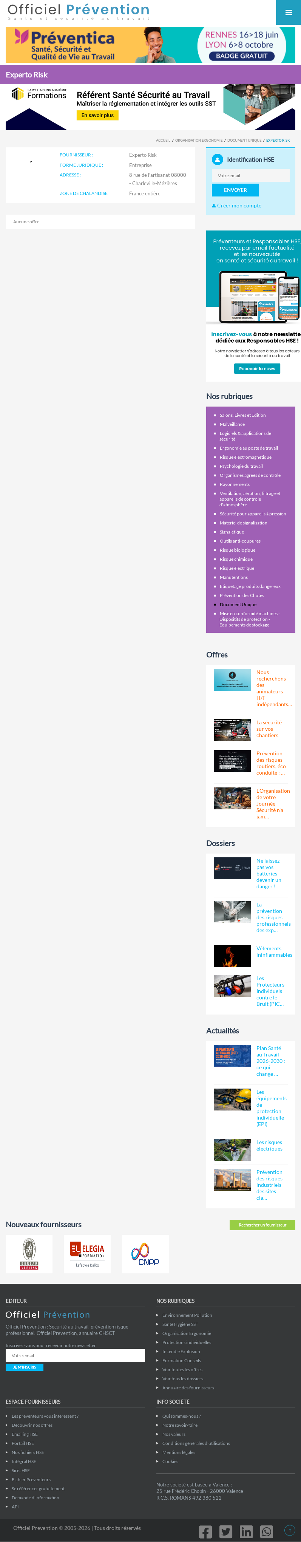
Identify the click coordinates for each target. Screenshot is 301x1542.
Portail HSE (23, 1443)
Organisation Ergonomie (198, 140)
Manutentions (234, 577)
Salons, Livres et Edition (243, 415)
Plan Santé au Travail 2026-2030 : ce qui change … (270, 1061)
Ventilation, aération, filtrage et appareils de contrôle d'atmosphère (249, 498)
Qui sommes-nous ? (181, 1416)
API (15, 1507)
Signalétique (232, 532)
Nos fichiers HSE (28, 1452)
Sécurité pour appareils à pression (253, 514)
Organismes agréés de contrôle (250, 475)
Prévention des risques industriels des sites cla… (269, 1185)
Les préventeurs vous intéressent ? (45, 1416)
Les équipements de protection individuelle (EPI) (271, 1108)
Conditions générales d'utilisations (196, 1443)
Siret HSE (21, 1470)
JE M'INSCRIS (24, 1367)
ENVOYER (235, 190)
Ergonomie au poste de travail (249, 448)
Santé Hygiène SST (180, 1324)
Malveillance (232, 424)
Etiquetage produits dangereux (250, 586)
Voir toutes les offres (182, 1369)
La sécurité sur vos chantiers (269, 728)
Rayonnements (235, 484)
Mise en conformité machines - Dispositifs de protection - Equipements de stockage (249, 619)
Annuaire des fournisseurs (188, 1387)
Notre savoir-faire (180, 1425)
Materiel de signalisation (243, 523)
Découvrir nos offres (32, 1425)
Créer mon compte (236, 205)
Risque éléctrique (237, 568)
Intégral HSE (24, 1461)
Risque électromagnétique (246, 457)
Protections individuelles (186, 1342)
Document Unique (244, 140)
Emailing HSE (25, 1434)
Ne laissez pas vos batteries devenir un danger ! (268, 873)
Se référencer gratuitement (38, 1488)
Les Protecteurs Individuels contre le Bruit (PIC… (270, 991)
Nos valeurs (173, 1434)
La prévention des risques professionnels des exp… (273, 917)
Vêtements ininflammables (274, 951)
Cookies (170, 1461)
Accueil (163, 140)
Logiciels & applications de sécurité (245, 436)
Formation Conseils (181, 1360)
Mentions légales (178, 1452)
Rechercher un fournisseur (262, 1224)
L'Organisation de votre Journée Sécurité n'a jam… (273, 803)
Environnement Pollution (187, 1315)
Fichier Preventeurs (31, 1479)
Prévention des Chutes (242, 595)
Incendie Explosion (181, 1351)
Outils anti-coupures (240, 541)
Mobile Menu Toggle (288, 12)
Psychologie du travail (241, 466)
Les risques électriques (269, 1145)
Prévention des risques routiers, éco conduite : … (271, 763)
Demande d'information (35, 1497)
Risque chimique (236, 559)
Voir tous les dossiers (182, 1378)
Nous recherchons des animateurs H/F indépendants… (274, 688)
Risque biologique (237, 550)
